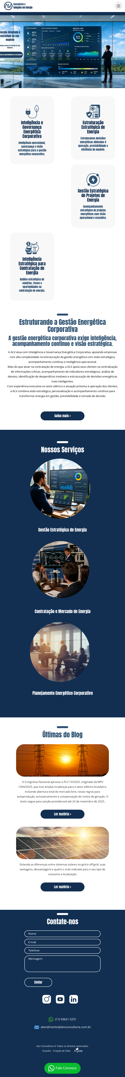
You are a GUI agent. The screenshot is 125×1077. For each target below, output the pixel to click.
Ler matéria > (62, 814)
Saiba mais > (62, 415)
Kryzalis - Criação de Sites (62, 1049)
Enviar (38, 982)
